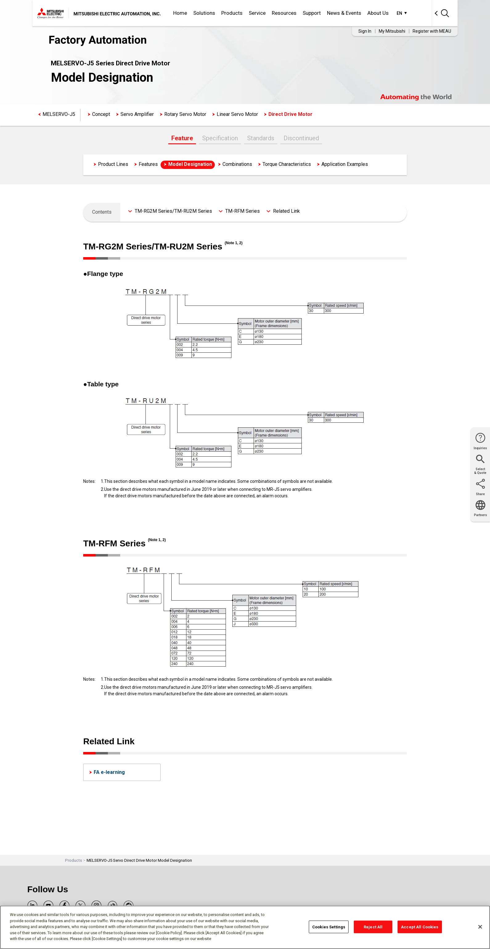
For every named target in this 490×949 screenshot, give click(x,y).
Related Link (286, 211)
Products (232, 13)
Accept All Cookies (419, 926)
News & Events (344, 13)
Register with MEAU (432, 31)
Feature (182, 138)
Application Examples (344, 164)
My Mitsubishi (392, 31)
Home (180, 13)
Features (148, 164)
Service (257, 13)
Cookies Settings (328, 926)
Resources (284, 13)
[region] (245, 927)
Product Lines (113, 164)
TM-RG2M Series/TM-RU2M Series (173, 211)
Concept (101, 114)
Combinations (237, 164)
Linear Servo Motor (237, 114)
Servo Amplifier (137, 114)
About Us (378, 13)
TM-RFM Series (242, 211)
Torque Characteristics (287, 164)
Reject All (373, 926)
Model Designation (190, 164)
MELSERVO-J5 (59, 114)
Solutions (204, 13)
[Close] (480, 927)
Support (312, 13)
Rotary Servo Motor (185, 114)
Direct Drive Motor (290, 114)
